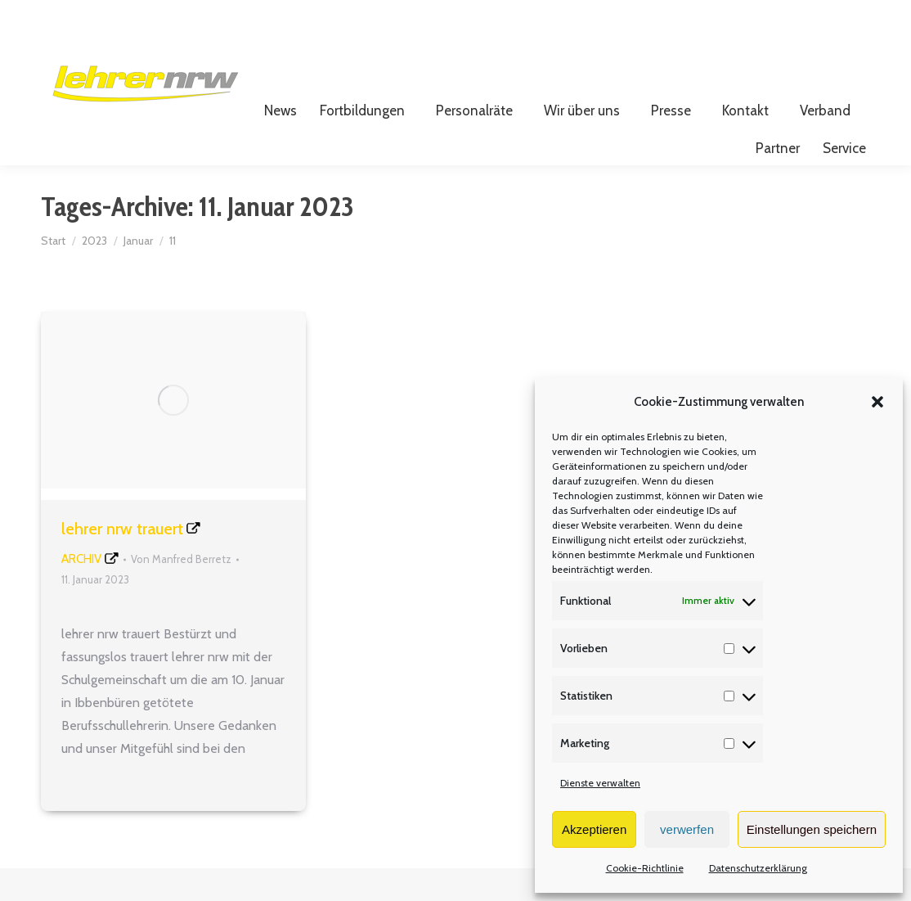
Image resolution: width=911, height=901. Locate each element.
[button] (877, 402)
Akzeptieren (594, 829)
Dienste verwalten (600, 783)
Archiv (81, 591)
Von (181, 591)
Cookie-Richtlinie (645, 868)
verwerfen (687, 829)
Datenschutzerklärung (758, 868)
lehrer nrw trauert (122, 561)
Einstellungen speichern (812, 829)
